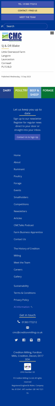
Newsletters (20, 211)
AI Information (23, 306)
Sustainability (21, 285)
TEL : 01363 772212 (27, 4)
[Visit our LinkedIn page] (39, 340)
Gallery (18, 276)
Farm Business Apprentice (28, 232)
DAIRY (7, 90)
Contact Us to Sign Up (27, 137)
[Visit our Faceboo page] (24, 340)
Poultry (18, 176)
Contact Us (20, 239)
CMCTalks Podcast (24, 225)
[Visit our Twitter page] (16, 340)
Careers (18, 269)
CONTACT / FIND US (27, 10)
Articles (18, 218)
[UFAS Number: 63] (27, 366)
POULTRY (21, 90)
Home (17, 155)
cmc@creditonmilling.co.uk (27, 332)
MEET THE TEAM (27, 17)
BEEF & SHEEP (34, 92)
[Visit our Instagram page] (31, 340)
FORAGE (48, 90)
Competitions (21, 204)
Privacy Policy (21, 299)
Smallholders (21, 197)
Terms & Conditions (25, 292)
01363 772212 (29, 322)
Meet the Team (22, 262)
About (17, 162)
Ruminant (19, 169)
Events (17, 190)
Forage (17, 183)
